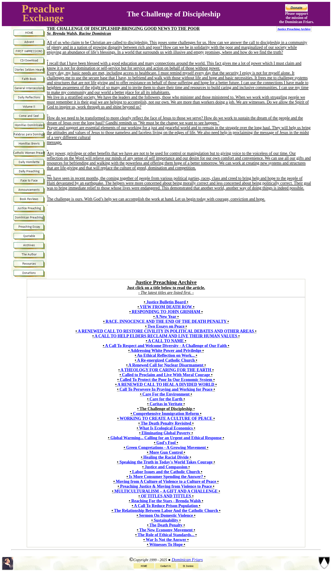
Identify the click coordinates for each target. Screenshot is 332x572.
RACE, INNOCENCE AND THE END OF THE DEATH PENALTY (166, 321)
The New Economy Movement (166, 530)
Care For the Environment (166, 394)
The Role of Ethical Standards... (166, 535)
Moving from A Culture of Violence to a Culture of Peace (166, 481)
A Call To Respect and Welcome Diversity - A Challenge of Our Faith (166, 345)
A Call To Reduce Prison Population (166, 505)
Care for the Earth (166, 399)
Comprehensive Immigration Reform (166, 413)
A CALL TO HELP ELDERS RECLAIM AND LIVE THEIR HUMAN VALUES (166, 336)
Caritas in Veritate (166, 404)
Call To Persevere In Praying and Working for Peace (166, 389)
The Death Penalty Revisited (166, 423)
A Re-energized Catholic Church (166, 360)
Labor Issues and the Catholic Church (166, 471)
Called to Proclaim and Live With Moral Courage (166, 374)
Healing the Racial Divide (166, 457)
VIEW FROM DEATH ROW (166, 307)
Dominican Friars (187, 559)
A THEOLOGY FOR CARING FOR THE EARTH (165, 370)
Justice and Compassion (166, 467)
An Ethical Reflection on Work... (166, 355)
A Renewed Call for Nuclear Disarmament (166, 365)
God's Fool (166, 442)
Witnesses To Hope (166, 544)
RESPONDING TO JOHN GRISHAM (166, 311)
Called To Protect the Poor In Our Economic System (166, 379)
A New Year (166, 316)
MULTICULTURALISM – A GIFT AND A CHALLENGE (166, 491)
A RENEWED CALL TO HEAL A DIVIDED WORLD (165, 384)
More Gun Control (165, 452)
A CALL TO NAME (166, 341)
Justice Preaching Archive (294, 29)
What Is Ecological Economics (166, 428)
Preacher (43, 9)
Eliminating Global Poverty (165, 433)
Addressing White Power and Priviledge (165, 350)
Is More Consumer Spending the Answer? (166, 476)
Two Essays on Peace (165, 326)
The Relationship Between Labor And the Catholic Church (166, 510)
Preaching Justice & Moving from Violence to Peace (166, 486)
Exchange (43, 17)
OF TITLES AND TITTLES (166, 496)
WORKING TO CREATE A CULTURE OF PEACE (166, 418)
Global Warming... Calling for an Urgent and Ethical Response (166, 438)
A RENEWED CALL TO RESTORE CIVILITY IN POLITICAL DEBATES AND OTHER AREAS (166, 331)
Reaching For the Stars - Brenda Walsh (166, 501)
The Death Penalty (166, 525)
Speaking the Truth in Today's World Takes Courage (166, 462)
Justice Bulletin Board (166, 302)
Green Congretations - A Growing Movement (166, 447)
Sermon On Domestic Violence (166, 515)
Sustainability (166, 520)
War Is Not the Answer (166, 539)
